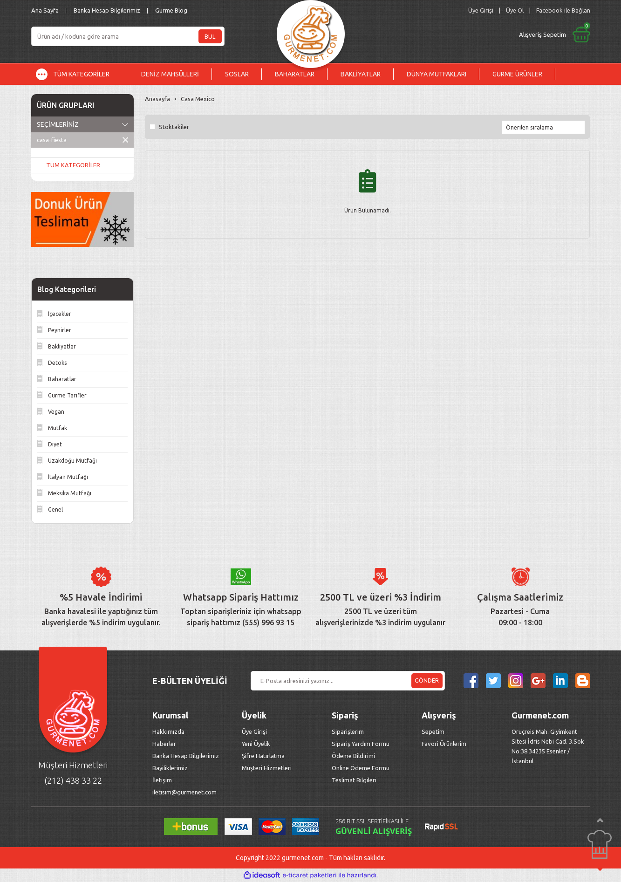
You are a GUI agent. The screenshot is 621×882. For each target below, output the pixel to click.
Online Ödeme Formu (360, 768)
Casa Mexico (198, 99)
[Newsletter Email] (348, 681)
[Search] (128, 36)
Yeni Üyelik (256, 743)
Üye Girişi (254, 731)
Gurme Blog (171, 10)
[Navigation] (79, 74)
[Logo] (311, 31)
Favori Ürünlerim (444, 743)
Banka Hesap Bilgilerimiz (107, 10)
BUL (210, 36)
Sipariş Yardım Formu (360, 743)
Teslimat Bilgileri (355, 780)
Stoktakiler (174, 126)
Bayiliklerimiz (170, 768)
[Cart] (477, 34)
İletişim (162, 780)
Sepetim (433, 731)
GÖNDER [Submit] (427, 680)
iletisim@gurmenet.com (184, 792)
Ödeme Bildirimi (353, 755)
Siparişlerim (348, 731)
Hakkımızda (168, 731)
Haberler (164, 743)
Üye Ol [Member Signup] (515, 10)
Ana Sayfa (45, 10)
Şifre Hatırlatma (263, 755)
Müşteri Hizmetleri (267, 768)
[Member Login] (480, 10)
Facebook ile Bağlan (563, 10)
